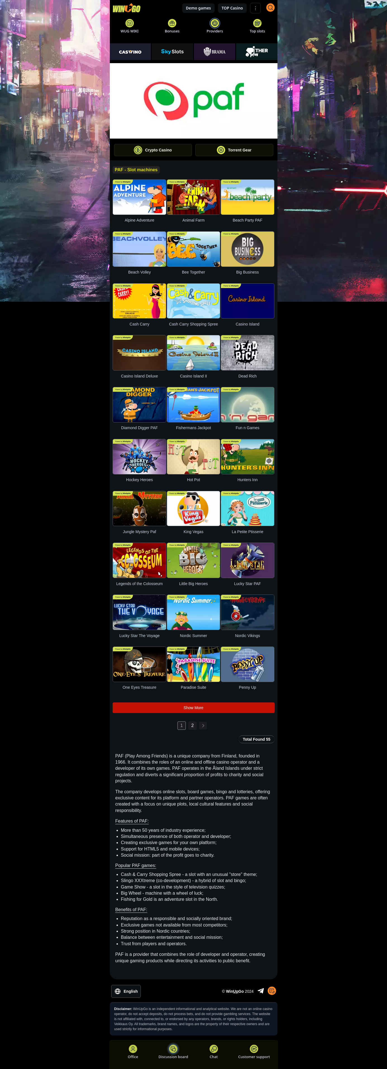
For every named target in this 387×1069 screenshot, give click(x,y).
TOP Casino (232, 8)
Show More (193, 707)
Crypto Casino (153, 150)
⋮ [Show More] (255, 8)
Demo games (198, 8)
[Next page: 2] (203, 726)
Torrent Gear (234, 150)
